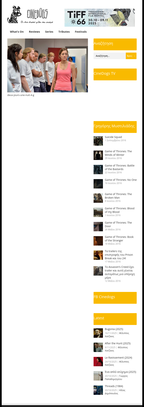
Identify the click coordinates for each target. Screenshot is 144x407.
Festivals (81, 31)
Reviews (34, 31)
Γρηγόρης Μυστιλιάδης (114, 125)
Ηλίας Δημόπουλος (115, 392)
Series (49, 31)
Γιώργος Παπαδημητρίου (116, 377)
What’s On (17, 31)
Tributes (64, 31)
